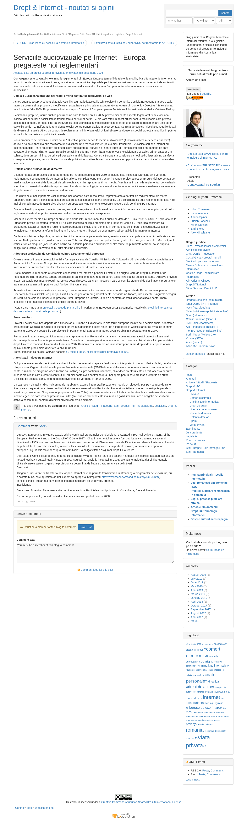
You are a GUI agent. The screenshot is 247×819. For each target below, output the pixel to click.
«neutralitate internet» (214, 712)
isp (222, 698)
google (194, 698)
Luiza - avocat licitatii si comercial (206, 246)
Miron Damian (199, 224)
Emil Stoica (197, 228)
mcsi (189, 712)
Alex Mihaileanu (200, 232)
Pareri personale (196, 440)
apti (225, 644)
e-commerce (198, 692)
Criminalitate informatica (204, 401)
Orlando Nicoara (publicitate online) (207, 311)
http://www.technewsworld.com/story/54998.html (130, 477)
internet (211, 697)
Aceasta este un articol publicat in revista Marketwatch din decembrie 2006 (58, 72)
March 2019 (198, 594)
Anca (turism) (194, 342)
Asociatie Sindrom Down (201, 346)
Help (30, 807)
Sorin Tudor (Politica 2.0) (201, 334)
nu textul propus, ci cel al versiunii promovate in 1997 (97, 351)
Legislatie (119, 34)
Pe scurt (191, 444)
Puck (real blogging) (198, 307)
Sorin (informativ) (196, 315)
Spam (193, 420)
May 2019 (197, 586)
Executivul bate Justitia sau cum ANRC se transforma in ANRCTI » (134, 42)
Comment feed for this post (95, 569)
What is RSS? (193, 779)
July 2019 (196, 578)
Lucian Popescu (200, 221)
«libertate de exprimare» (204, 707)
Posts (205, 770)
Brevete (194, 394)
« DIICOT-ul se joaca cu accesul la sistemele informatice (50, 42)
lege (207, 703)
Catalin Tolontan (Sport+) (201, 319)
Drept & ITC (193, 386)
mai (224, 708)
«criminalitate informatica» (213, 665)
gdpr (188, 698)
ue (193, 738)
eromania (209, 692)
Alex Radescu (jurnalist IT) (202, 326)
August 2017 (198, 613)
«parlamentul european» (209, 720)
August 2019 (198, 574)
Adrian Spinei (199, 217)
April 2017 (197, 617)
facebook (218, 691)
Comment (23, 426)
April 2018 (197, 601)
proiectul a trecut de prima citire (62, 307)
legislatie (218, 703)
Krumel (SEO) (194, 338)
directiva (213, 681)
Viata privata (197, 424)
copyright (205, 661)
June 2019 (197, 582)
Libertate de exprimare (203, 409)
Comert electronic (200, 397)
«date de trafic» (195, 675)
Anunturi (191, 378)
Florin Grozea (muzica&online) (204, 330)
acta (199, 644)
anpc (211, 644)
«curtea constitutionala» (197, 670)
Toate (189, 374)
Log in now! (86, 527)
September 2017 (201, 609)
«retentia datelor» (204, 724)
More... (195, 620)
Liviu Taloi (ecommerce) (200, 323)
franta (227, 691)
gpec (200, 698)
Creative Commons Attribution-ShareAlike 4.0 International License (141, 802)
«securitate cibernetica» (215, 731)
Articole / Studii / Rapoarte (65, 34)
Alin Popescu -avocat (198, 249)
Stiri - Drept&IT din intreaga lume (96, 34)
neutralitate (198, 712)
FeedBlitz (205, 93)
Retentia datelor (199, 417)
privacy (191, 724)
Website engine (44, 807)
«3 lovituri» (191, 644)
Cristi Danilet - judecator (200, 253)
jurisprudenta (195, 702)
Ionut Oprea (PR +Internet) (202, 303)
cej (201, 649)
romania (195, 730)
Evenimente (193, 428)
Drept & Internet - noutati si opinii (64, 8)
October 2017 (199, 605)
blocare (190, 649)
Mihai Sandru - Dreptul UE (201, 288)
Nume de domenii (200, 413)
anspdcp (218, 644)
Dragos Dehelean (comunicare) (205, 299)
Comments (217, 770)
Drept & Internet (134, 34)
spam (188, 738)
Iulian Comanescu (201, 209)
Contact (20, 807)
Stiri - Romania (195, 451)
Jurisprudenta (194, 432)
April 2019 (197, 590)
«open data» (191, 720)
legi (211, 703)
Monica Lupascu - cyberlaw (202, 261)
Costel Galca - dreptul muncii (203, 257)
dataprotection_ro (216, 670)
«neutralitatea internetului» (198, 716)
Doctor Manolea (195, 353)
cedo (196, 650)
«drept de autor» (200, 687)
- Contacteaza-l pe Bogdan (203, 184)
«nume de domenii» (220, 716)
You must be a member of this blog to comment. (95, 553)
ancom (205, 644)
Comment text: (26, 539)
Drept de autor (198, 405)
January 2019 (199, 597)
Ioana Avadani (199, 213)
